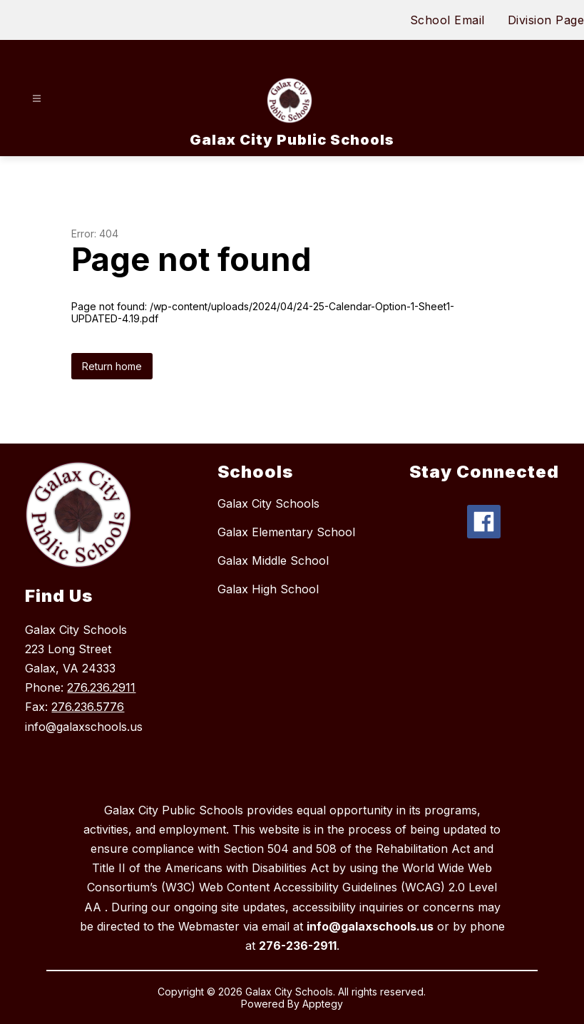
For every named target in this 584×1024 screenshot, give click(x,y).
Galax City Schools (268, 503)
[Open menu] (37, 99)
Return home (112, 366)
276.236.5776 (87, 707)
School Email (447, 20)
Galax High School (268, 589)
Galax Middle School (273, 560)
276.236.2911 (101, 687)
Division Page (546, 20)
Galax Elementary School (286, 532)
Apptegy (322, 1004)
